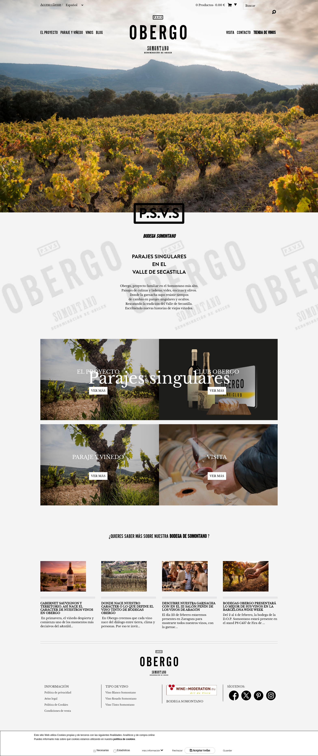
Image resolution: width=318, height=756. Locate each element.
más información (152, 750)
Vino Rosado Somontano (120, 698)
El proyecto (49, 32)
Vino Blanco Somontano (120, 692)
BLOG (99, 32)
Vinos (89, 32)
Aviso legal (50, 698)
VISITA (230, 32)
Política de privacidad (57, 692)
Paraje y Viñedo (71, 32)
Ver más (98, 391)
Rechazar (177, 750)
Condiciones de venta (57, 710)
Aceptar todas (200, 750)
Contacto (244, 32)
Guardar (227, 750)
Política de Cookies (56, 704)
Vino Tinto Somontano (119, 704)
